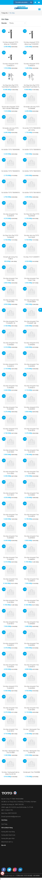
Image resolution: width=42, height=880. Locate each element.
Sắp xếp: (4, 23)
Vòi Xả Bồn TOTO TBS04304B (10, 149)
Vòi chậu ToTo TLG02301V (31, 257)
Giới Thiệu (4, 824)
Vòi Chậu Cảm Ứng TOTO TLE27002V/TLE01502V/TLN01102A (31, 87)
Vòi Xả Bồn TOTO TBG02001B (10, 171)
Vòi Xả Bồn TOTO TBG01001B (31, 171)
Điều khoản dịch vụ (7, 842)
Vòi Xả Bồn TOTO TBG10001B (31, 192)
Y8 (15, 875)
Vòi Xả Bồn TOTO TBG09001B (10, 192)
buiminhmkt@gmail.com (13, 816)
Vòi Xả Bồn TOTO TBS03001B (31, 149)
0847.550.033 (12, 813)
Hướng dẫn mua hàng (8, 831)
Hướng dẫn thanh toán (8, 835)
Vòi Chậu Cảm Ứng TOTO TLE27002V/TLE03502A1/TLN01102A (10, 87)
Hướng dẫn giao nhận (8, 838)
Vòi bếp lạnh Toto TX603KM (31, 772)
